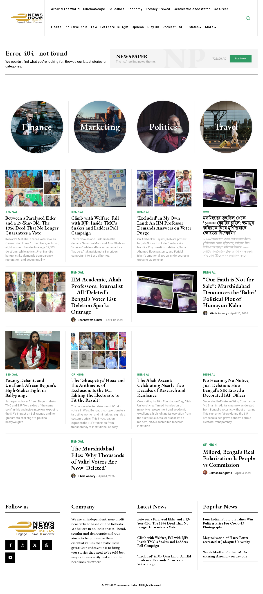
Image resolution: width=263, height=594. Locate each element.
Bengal (11, 214)
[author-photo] (74, 322)
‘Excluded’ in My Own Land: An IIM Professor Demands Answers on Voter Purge (164, 228)
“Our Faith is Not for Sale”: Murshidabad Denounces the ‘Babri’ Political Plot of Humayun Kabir (229, 295)
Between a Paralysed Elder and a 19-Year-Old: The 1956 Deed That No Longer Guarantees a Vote (31, 228)
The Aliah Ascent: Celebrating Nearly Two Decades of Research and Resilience (161, 390)
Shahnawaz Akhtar (90, 322)
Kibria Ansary (218, 316)
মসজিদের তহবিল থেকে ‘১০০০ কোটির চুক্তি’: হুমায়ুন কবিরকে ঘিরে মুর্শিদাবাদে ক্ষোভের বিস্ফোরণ (228, 228)
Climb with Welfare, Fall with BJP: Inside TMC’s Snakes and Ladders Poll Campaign (95, 228)
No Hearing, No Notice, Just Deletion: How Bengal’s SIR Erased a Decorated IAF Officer (226, 390)
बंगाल (206, 214)
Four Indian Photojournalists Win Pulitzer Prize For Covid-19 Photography (228, 526)
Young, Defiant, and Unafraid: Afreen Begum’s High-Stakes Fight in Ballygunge (30, 390)
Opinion (78, 377)
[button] (247, 18)
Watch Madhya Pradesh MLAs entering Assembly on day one (225, 556)
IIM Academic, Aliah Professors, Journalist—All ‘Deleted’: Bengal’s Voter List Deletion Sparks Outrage (97, 298)
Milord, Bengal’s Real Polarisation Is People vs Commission (229, 460)
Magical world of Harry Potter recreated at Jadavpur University (226, 542)
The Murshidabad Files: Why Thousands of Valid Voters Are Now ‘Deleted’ (97, 460)
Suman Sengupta (220, 475)
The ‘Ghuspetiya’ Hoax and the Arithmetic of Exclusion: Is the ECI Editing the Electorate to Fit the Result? (98, 393)
